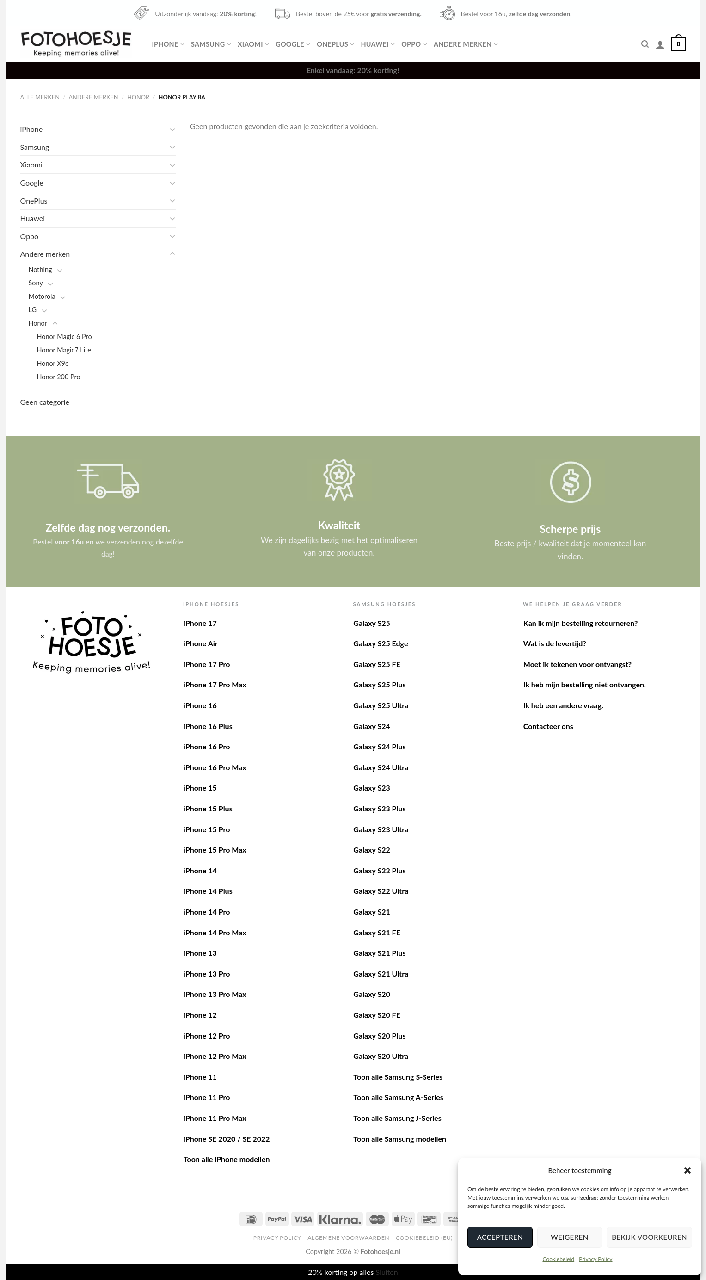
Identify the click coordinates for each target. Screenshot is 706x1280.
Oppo (414, 44)
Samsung (211, 44)
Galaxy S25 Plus (379, 684)
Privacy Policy (595, 1258)
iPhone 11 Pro (207, 1097)
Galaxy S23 (371, 787)
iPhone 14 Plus (208, 890)
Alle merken (40, 97)
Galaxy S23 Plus (379, 808)
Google (293, 44)
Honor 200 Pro (58, 377)
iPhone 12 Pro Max (215, 1055)
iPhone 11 (200, 1076)
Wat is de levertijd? (554, 643)
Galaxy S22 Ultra (380, 890)
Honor (138, 97)
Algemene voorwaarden (348, 1237)
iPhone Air (201, 643)
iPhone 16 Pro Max (215, 767)
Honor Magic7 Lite (64, 350)
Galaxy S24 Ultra (380, 767)
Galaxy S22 (371, 849)
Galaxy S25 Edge (380, 643)
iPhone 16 (200, 705)
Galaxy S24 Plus (379, 746)
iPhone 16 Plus (208, 726)
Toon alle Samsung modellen (399, 1138)
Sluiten (387, 1272)
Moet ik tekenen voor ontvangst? (577, 664)
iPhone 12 (200, 1014)
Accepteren (500, 1237)
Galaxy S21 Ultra (380, 973)
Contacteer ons (548, 726)
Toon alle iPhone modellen (227, 1159)
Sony (36, 283)
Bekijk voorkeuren (649, 1237)
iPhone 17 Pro (207, 664)
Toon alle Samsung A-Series (398, 1097)
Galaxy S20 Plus (379, 1035)
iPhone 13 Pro (207, 973)
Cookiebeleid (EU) (424, 1237)
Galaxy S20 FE (376, 1014)
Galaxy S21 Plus (379, 952)
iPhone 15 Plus (208, 808)
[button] (687, 1170)
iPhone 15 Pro (207, 829)
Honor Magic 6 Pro (64, 336)
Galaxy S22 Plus (379, 870)
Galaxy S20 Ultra (380, 1055)
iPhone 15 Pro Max (215, 849)
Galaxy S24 (371, 726)
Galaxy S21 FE (376, 932)
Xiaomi (253, 44)
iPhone (168, 44)
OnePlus (335, 44)
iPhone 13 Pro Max (215, 993)
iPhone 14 (200, 870)
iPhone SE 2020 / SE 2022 (227, 1138)
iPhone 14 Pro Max (215, 932)
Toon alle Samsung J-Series (397, 1117)
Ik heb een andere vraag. (563, 705)
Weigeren (569, 1237)
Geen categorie (45, 401)
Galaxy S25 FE (376, 664)
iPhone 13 (200, 952)
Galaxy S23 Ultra (380, 829)
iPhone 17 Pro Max (215, 684)
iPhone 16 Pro (207, 746)
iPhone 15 (200, 787)
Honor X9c (52, 363)
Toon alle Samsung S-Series (397, 1076)
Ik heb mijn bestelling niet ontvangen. (584, 684)
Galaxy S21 (371, 911)
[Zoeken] (645, 44)
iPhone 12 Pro (207, 1035)
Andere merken (466, 44)
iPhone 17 (200, 622)
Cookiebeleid (558, 1258)
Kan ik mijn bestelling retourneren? (580, 622)
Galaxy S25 (371, 622)
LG (33, 310)
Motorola (42, 296)
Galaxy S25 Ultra (380, 705)
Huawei (378, 44)
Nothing (40, 269)
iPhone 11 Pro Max (215, 1117)
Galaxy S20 (371, 993)
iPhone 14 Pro (207, 911)
